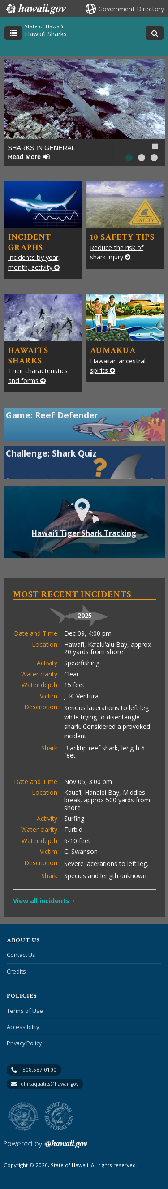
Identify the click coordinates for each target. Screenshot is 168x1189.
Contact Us (21, 955)
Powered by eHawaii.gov (45, 1147)
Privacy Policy (24, 1043)
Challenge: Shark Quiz (51, 453)
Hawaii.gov (35, 9)
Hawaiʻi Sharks (46, 34)
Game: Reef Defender (52, 415)
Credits (16, 971)
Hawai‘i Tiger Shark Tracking (94, 526)
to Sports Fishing (59, 1116)
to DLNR (23, 1116)
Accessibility (23, 1027)
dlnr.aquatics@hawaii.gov (49, 1084)
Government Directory (131, 8)
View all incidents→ (44, 900)
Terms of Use (25, 1011)
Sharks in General (41, 152)
